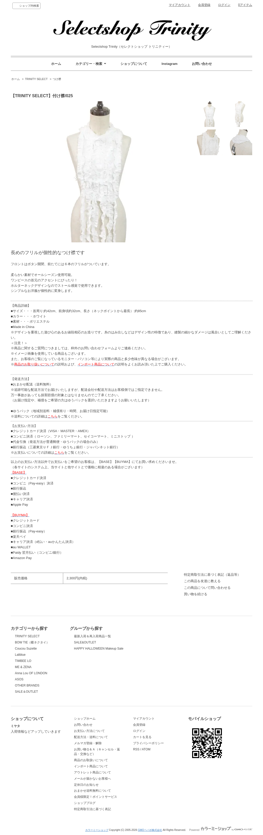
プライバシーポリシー (148, 743)
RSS (136, 749)
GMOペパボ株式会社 (150, 830)
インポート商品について (91, 766)
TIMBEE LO (23, 661)
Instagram (169, 64)
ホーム (56, 64)
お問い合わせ (202, 64)
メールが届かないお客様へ (92, 778)
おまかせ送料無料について (92, 790)
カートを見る (142, 737)
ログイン (224, 5)
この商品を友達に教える (202, 581)
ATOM (146, 749)
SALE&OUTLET (85, 642)
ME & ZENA (23, 667)
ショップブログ (85, 803)
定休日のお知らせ (86, 785)
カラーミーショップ (96, 830)
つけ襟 (57, 79)
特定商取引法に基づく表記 (92, 809)
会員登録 (204, 5)
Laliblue (20, 655)
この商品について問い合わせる (207, 588)
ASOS (19, 679)
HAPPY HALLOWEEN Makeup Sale (98, 648)
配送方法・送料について (91, 737)
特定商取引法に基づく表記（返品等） (212, 574)
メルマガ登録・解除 (88, 743)
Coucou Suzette (26, 648)
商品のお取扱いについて (91, 760)
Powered (220, 830)
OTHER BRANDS (27, 685)
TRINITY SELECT (36, 79)
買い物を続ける (195, 594)
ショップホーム (85, 718)
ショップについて (133, 64)
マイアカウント (179, 5)
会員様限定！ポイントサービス (95, 797)
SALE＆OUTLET (26, 691)
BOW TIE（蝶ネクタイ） (32, 642)
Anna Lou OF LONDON (31, 673)
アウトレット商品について (92, 772)
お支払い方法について (89, 731)
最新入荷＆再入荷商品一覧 (92, 636)
